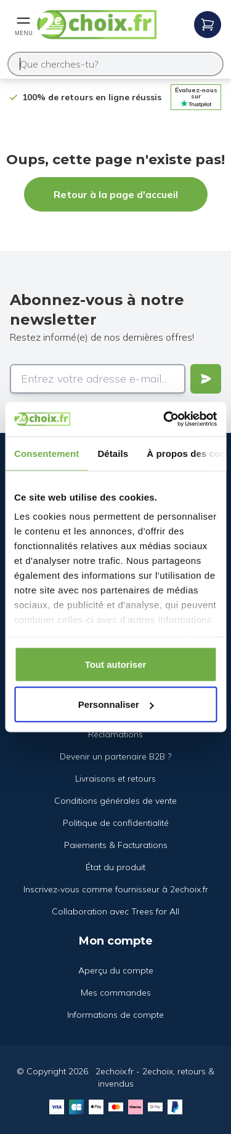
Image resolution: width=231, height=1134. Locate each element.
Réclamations (115, 734)
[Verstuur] (205, 379)
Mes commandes (116, 992)
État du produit (115, 867)
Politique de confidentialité (116, 822)
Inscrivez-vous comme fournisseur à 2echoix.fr (115, 889)
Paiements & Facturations (116, 844)
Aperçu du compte (115, 970)
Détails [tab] (112, 453)
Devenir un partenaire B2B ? (115, 756)
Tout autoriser (116, 664)
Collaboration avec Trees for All (115, 911)
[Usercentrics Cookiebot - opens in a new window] (164, 419)
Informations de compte (115, 1014)
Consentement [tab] (46, 453)
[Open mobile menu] (23, 24)
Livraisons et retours (115, 778)
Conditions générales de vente (115, 800)
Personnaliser (116, 704)
